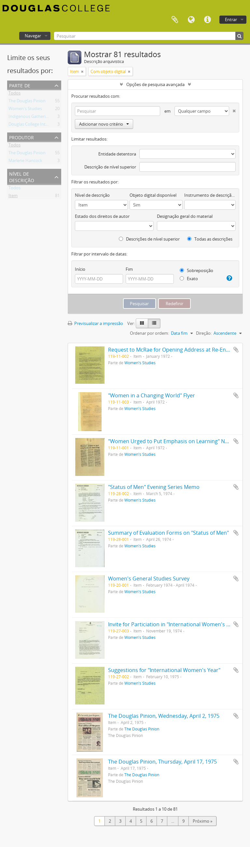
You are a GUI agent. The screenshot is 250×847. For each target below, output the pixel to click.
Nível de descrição (21, 176)
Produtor (21, 136)
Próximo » (202, 821)
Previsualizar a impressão (95, 323)
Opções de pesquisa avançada (155, 84)
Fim (129, 269)
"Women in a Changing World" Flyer (151, 395)
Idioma (191, 20)
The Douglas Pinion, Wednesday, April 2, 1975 (163, 715)
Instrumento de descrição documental (210, 195)
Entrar (231, 19)
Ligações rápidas (207, 20)
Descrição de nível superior (110, 167)
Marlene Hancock (25, 162)
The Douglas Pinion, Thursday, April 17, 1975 (162, 761)
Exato (189, 278)
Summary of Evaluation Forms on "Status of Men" (168, 532)
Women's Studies (25, 110)
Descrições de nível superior (149, 239)
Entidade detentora (117, 154)
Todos (14, 94)
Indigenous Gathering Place (35, 117)
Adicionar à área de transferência (236, 349)
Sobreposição (196, 270)
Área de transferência (175, 20)
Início (80, 269)
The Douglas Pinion (27, 102)
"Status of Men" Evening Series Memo (154, 487)
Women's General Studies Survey (148, 578)
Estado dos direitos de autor (102, 216)
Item (13, 197)
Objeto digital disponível (153, 195)
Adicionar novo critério (104, 124)
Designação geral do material (185, 216)
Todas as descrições (209, 239)
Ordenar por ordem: (149, 333)
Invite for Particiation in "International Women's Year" (173, 624)
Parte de (19, 85)
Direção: (204, 333)
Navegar (33, 36)
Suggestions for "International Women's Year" (164, 670)
